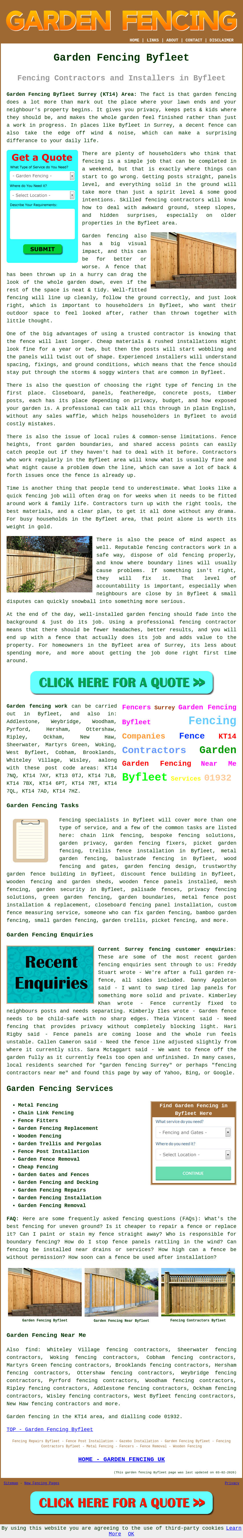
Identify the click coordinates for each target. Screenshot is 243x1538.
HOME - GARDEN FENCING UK (121, 1459)
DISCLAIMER (222, 40)
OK (131, 1534)
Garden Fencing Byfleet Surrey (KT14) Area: (72, 94)
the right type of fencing (173, 385)
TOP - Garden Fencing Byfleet (50, 1429)
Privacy (232, 1483)
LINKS (153, 40)
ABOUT (172, 40)
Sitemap (11, 1483)
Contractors (219, 452)
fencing (36, 496)
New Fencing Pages (41, 1483)
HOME (135, 40)
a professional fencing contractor (183, 622)
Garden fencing (105, 236)
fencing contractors (174, 200)
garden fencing (148, 614)
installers (171, 357)
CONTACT (194, 40)
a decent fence (201, 125)
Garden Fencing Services (60, 1089)
